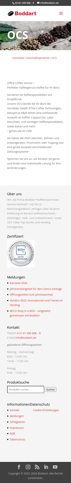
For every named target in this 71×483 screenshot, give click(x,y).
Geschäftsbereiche (37, 58)
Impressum (17, 428)
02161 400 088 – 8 (24, 3)
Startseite (18, 58)
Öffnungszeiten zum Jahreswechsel (31, 294)
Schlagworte (17, 422)
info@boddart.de (25, 337)
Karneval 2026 (18, 283)
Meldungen (17, 416)
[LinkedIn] (46, 467)
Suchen (50, 389)
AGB (12, 433)
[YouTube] (55, 467)
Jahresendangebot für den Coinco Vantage (36, 289)
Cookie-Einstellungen (46, 410)
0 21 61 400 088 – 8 (29, 333)
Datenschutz (17, 439)
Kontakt (15, 410)
